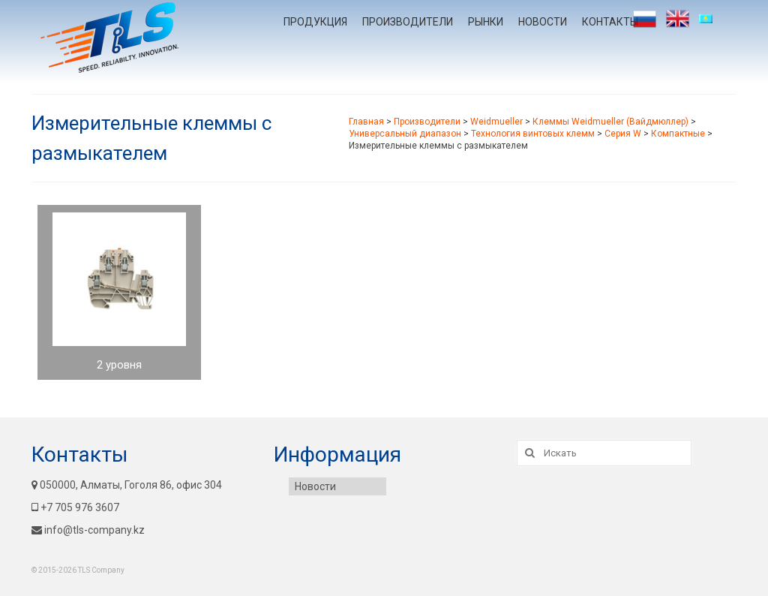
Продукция (315, 22)
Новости (542, 22)
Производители (407, 22)
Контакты (610, 22)
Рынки (485, 22)
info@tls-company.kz (88, 530)
